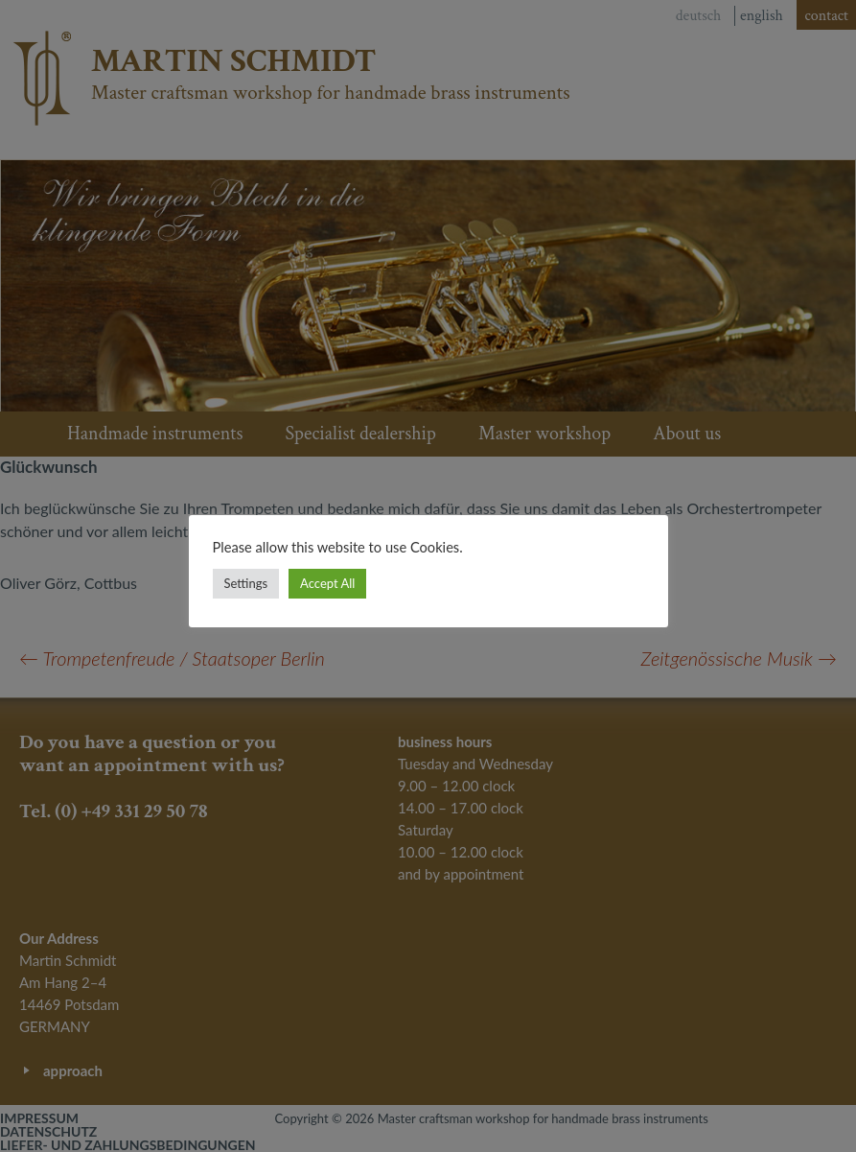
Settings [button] (246, 583)
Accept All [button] (327, 583)
